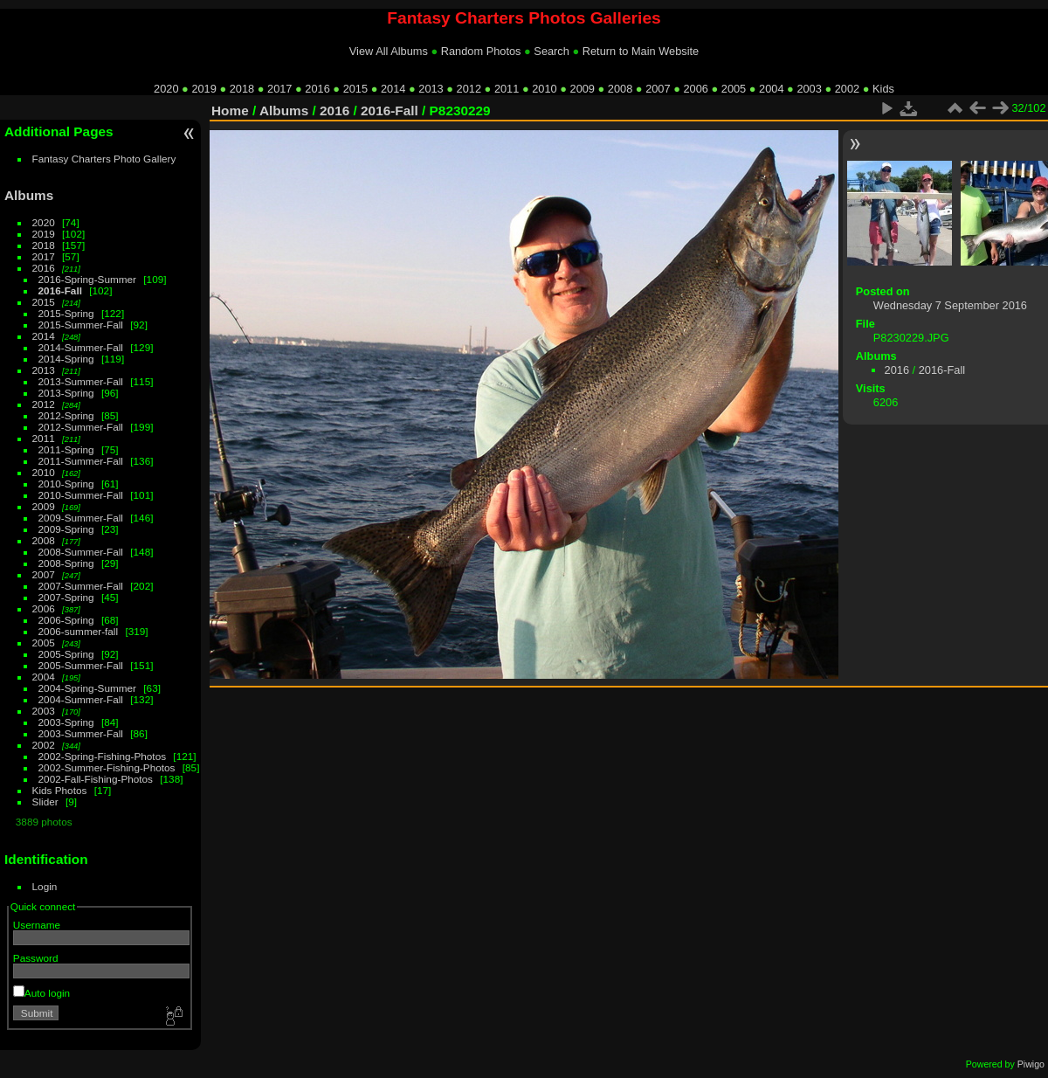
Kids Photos (59, 790)
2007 (657, 88)
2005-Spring (66, 654)
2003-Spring (66, 722)
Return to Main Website (641, 51)
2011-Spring (66, 449)
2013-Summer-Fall (80, 381)
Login (45, 886)
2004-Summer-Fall (80, 699)
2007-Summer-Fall (80, 585)
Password (36, 958)
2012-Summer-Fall (80, 426)
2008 (620, 88)
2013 (430, 88)
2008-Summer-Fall (80, 551)
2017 (279, 88)
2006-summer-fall (78, 631)
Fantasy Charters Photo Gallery (104, 158)
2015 (355, 88)
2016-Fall (60, 290)
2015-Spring (66, 313)
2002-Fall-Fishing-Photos (95, 778)
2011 (506, 88)
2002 (847, 88)
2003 (808, 88)
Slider (45, 801)
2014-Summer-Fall (80, 347)
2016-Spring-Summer (87, 279)
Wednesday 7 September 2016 (950, 305)
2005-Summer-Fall (80, 665)
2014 (393, 88)
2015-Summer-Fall (80, 324)
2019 (203, 88)
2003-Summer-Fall (80, 733)
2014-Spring (66, 358)
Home (230, 110)
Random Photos (481, 51)
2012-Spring (66, 415)
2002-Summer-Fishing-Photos (107, 767)
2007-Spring (66, 597)
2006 (695, 88)
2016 (317, 88)
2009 (582, 88)
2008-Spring (66, 563)
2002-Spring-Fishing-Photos (102, 756)
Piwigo (1031, 1064)
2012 (469, 88)
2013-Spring (66, 392)
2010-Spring (66, 483)
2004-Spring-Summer (87, 688)
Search (551, 51)
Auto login (41, 993)
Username (36, 924)
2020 (166, 88)
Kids (883, 88)
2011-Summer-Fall (80, 460)
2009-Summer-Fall (80, 517)
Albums (28, 195)
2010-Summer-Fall (80, 495)
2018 (242, 88)
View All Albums (388, 51)
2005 (733, 88)
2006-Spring (66, 619)
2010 (544, 88)
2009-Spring (66, 529)
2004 (771, 88)
